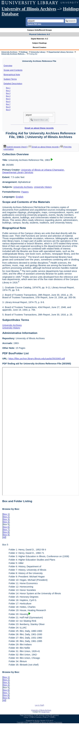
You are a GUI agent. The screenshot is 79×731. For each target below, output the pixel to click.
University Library (38, 52)
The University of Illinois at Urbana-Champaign (45, 722)
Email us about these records (39, 128)
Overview (8, 65)
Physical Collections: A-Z (39, 34)
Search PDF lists (34, 24)
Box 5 (8, 99)
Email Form (45, 712)
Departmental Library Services (60, 52)
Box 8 (8, 107)
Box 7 (8, 104)
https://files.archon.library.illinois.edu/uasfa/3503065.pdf (36, 358)
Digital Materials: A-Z (39, 39)
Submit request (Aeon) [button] (15, 147)
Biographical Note (12, 74)
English (19, 197)
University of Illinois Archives (29, 8)
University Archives (9, 52)
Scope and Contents (13, 70)
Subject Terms (10, 79)
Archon (37, 721)
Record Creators (39, 47)
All (4, 537)
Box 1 (8, 88)
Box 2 (8, 90)
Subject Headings (39, 43)
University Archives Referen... (13, 54)
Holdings (24, 52)
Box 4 (8, 96)
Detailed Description (13, 83)
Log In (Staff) (39, 705)
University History (43, 187)
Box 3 (8, 93)
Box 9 (8, 110)
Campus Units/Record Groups (39, 30)
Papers (25, 192)
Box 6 (8, 101)
